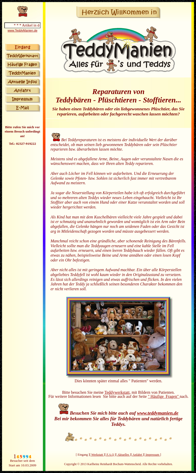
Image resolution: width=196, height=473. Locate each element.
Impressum (152, 454)
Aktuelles (123, 454)
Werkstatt (97, 454)
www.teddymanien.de (157, 413)
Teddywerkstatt (116, 392)
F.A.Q (110, 454)
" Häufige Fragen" (164, 396)
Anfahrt (137, 454)
